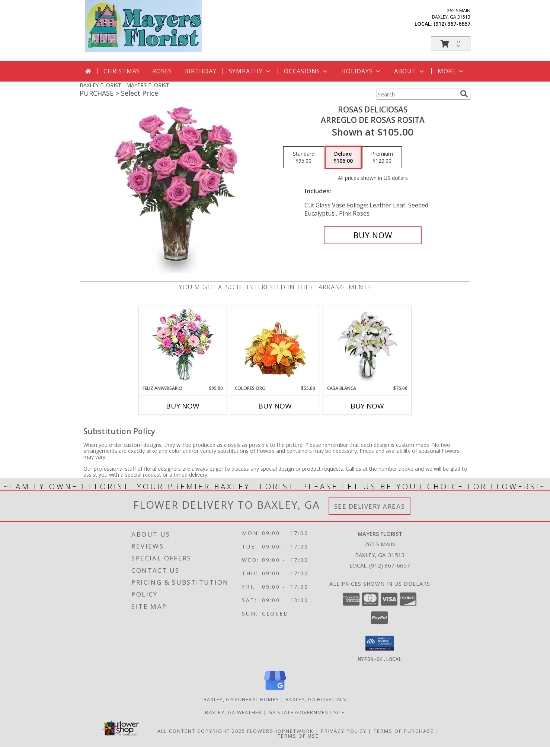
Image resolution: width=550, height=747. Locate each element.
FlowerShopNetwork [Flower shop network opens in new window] (280, 730)
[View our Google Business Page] (275, 689)
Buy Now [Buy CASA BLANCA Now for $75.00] (367, 406)
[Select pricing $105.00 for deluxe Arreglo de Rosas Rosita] (343, 157)
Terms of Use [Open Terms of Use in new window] (298, 735)
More (451, 71)
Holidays (361, 71)
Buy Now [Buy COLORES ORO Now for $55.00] (275, 406)
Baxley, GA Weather (233, 712)
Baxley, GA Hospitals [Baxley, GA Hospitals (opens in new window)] (315, 699)
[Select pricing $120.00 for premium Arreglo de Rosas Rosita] (382, 157)
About (409, 71)
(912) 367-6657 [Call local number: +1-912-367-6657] (452, 23)
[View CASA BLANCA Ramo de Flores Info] (367, 345)
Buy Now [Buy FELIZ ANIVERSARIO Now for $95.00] (182, 406)
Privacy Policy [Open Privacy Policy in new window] (344, 730)
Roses (162, 71)
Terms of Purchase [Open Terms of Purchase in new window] (404, 730)
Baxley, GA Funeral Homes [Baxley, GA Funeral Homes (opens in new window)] (241, 699)
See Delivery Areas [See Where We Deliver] (369, 506)
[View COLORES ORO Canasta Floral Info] (275, 346)
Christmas (121, 71)
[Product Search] (417, 94)
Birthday (200, 71)
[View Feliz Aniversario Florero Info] (183, 346)
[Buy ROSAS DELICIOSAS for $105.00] (373, 235)
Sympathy (250, 71)
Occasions (306, 71)
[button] (450, 43)
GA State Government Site (306, 712)
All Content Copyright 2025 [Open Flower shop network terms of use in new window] (201, 730)
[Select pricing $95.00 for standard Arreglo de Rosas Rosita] (304, 157)
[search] (464, 94)
